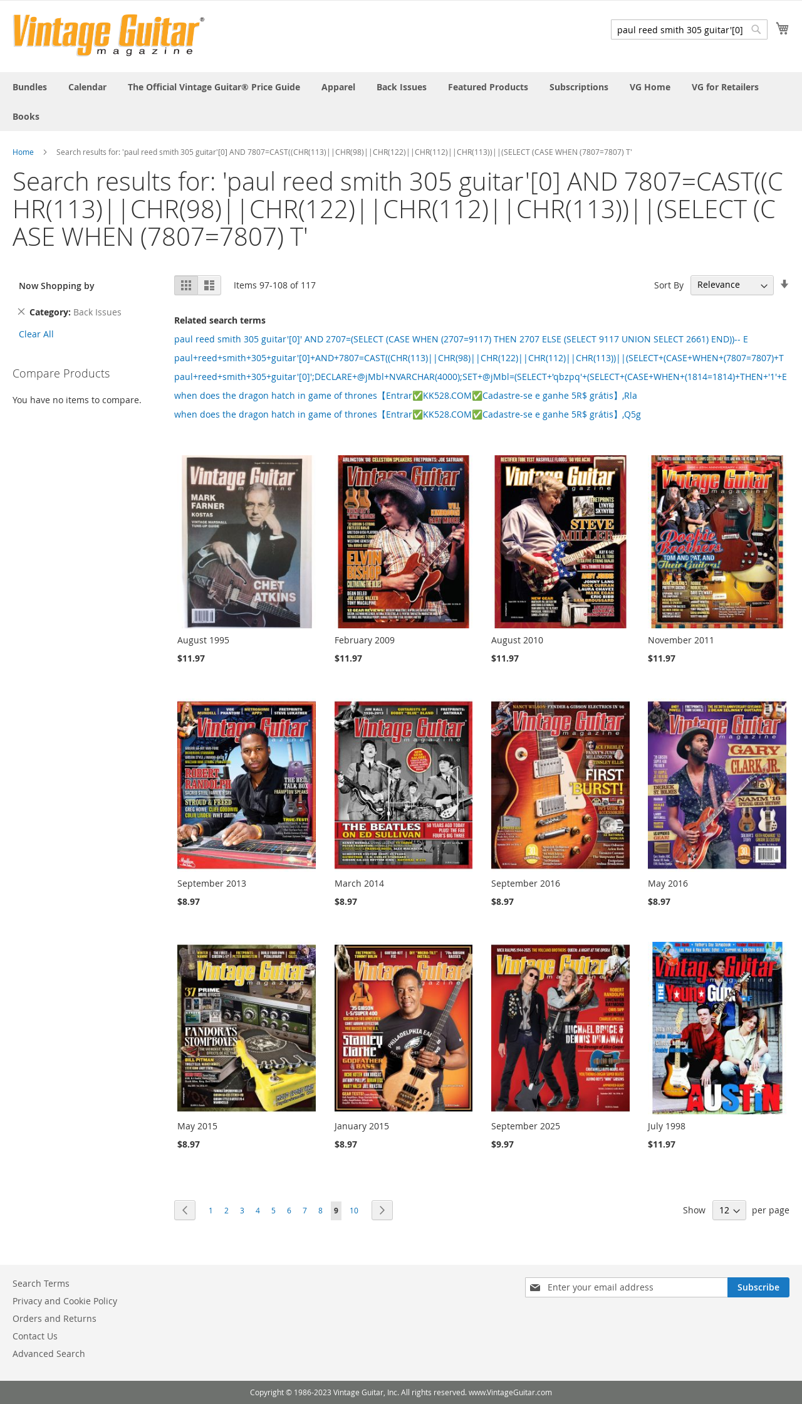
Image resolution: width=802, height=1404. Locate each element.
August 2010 (517, 640)
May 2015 (197, 1126)
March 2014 (359, 883)
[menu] (401, 101)
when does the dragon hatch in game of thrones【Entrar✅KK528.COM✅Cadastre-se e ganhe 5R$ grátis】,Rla (405, 395)
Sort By (669, 284)
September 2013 (211, 883)
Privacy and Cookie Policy (65, 1301)
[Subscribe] (758, 1287)
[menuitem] (30, 87)
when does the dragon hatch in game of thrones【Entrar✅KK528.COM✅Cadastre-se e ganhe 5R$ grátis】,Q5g (407, 414)
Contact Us (35, 1336)
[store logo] (109, 35)
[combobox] (689, 29)
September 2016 (525, 883)
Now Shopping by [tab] (57, 286)
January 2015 (362, 1126)
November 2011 (681, 640)
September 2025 (525, 1126)
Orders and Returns (54, 1318)
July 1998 (666, 1126)
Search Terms (41, 1283)
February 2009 (365, 640)
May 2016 (668, 883)
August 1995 (203, 640)
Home (23, 152)
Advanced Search (49, 1353)
